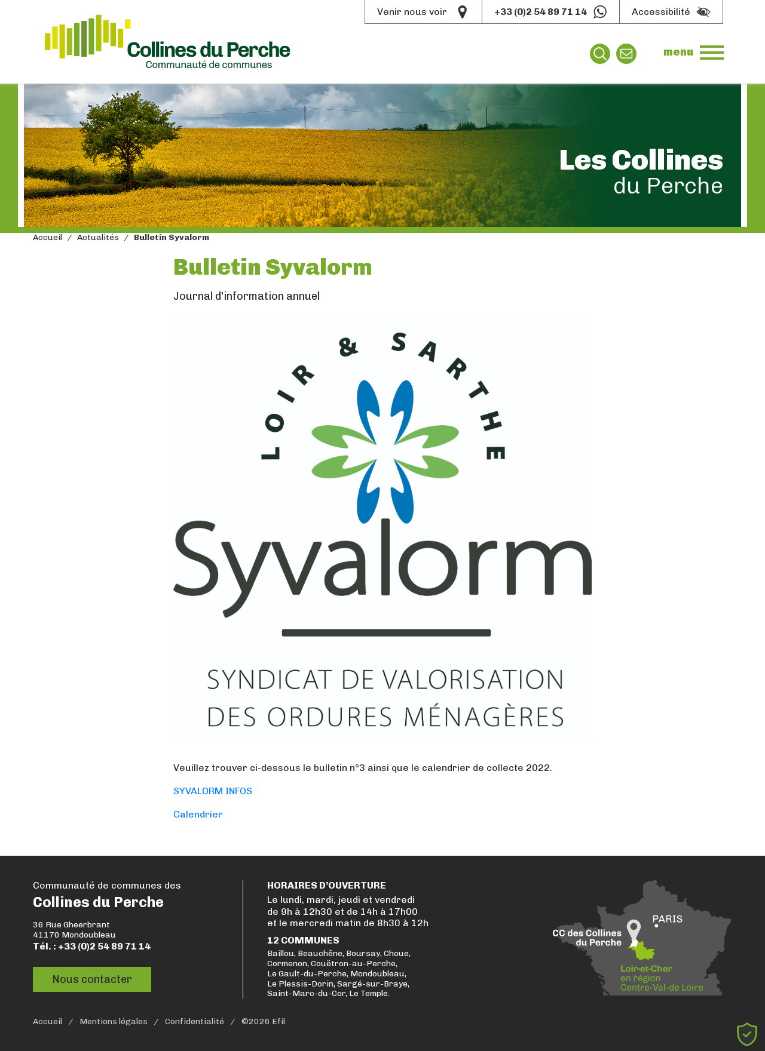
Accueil (47, 237)
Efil (278, 1022)
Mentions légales (113, 1022)
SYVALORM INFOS (212, 791)
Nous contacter (92, 978)
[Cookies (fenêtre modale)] (747, 1034)
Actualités (98, 237)
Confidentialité (194, 1022)
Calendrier (198, 814)
